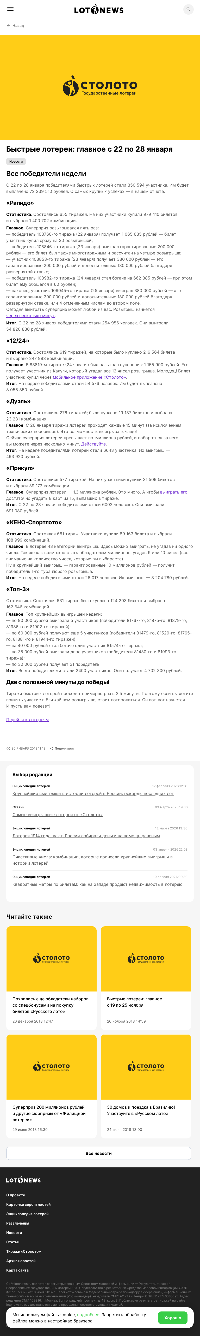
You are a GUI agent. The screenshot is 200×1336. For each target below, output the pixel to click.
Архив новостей (20, 1260)
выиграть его (174, 492)
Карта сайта (17, 1270)
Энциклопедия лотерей (27, 1214)
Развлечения (17, 1223)
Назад (15, 25)
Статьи (12, 1242)
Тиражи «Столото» (23, 1251)
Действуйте (93, 444)
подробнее (88, 1314)
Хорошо (172, 1317)
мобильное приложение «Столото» (89, 377)
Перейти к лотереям (27, 719)
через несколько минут (30, 315)
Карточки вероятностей (28, 1204)
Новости (16, 161)
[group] (51, 978)
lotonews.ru (22, 1284)
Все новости (99, 1153)
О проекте (15, 1195)
